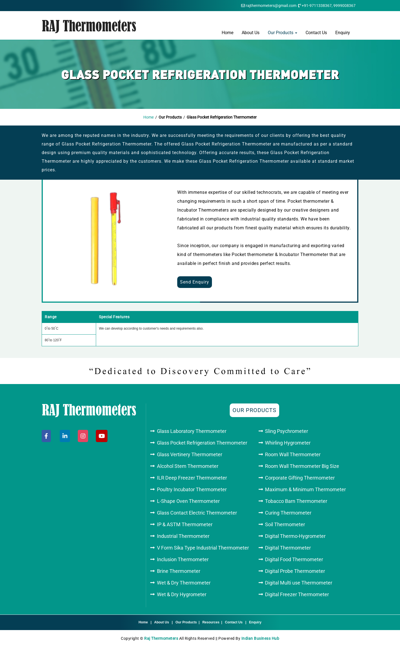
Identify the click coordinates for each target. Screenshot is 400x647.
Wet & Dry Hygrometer (181, 594)
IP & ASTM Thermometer (184, 524)
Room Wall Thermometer (293, 454)
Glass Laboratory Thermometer (191, 431)
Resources (210, 622)
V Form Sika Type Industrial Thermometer (203, 548)
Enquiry (342, 32)
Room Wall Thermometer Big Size (302, 466)
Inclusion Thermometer (183, 559)
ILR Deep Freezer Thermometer (192, 478)
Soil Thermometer (285, 524)
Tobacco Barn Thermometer (296, 501)
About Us (250, 32)
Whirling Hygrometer (288, 443)
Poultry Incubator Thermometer (192, 489)
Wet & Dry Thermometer (184, 583)
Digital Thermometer (288, 548)
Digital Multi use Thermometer (298, 583)
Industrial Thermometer (183, 536)
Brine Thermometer (178, 571)
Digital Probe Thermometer (295, 571)
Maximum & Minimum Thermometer (305, 489)
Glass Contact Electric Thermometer (197, 513)
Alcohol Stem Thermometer (187, 466)
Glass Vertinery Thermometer (189, 454)
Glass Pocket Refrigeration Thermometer (202, 443)
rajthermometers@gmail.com (271, 5)
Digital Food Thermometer (294, 559)
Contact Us (316, 32)
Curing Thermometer (288, 513)
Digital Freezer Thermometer (297, 594)
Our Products (282, 32)
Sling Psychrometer (286, 431)
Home (227, 32)
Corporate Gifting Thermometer (300, 478)
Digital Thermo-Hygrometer (295, 536)
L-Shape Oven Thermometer (188, 501)
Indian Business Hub (260, 638)
